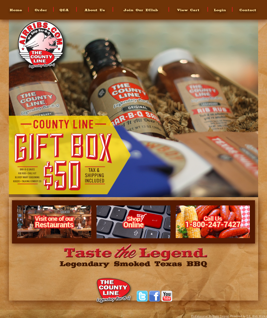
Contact (247, 10)
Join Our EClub (141, 10)
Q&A (64, 10)
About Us (94, 10)
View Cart (188, 10)
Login (220, 10)
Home (16, 10)
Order (41, 10)
